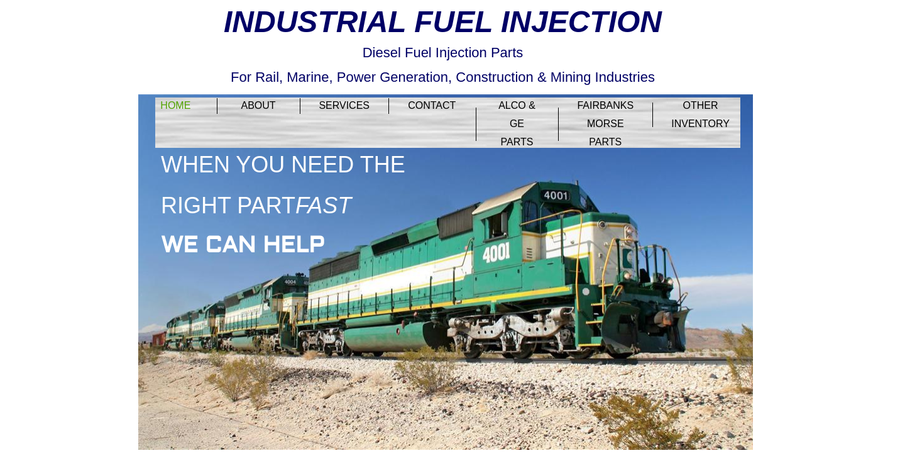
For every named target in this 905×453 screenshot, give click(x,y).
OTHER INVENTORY (700, 114)
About (258, 105)
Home (175, 105)
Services (344, 105)
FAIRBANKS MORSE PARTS (605, 123)
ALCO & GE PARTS (516, 123)
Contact (432, 105)
